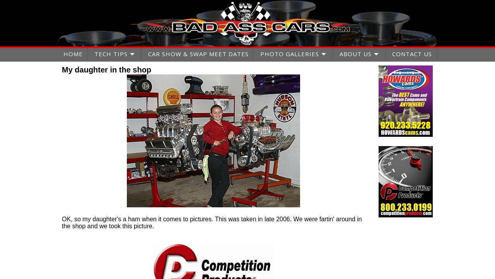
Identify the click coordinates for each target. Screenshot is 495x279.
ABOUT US (356, 54)
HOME (73, 54)
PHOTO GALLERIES (289, 54)
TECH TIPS (111, 54)
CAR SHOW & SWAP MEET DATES (198, 54)
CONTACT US (412, 54)
